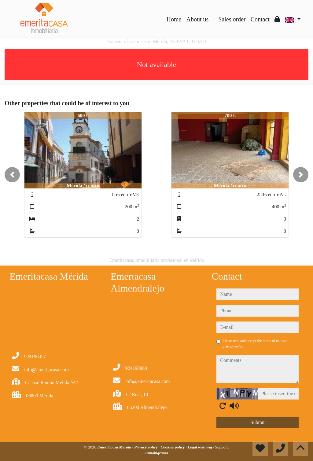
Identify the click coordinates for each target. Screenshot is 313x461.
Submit (258, 422)
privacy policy (233, 346)
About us (197, 19)
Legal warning (200, 447)
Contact (260, 19)
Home (174, 19)
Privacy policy (146, 447)
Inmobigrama (156, 453)
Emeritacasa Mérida (114, 447)
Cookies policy (173, 447)
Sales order (231, 19)
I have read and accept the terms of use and (255, 343)
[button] (12, 174)
